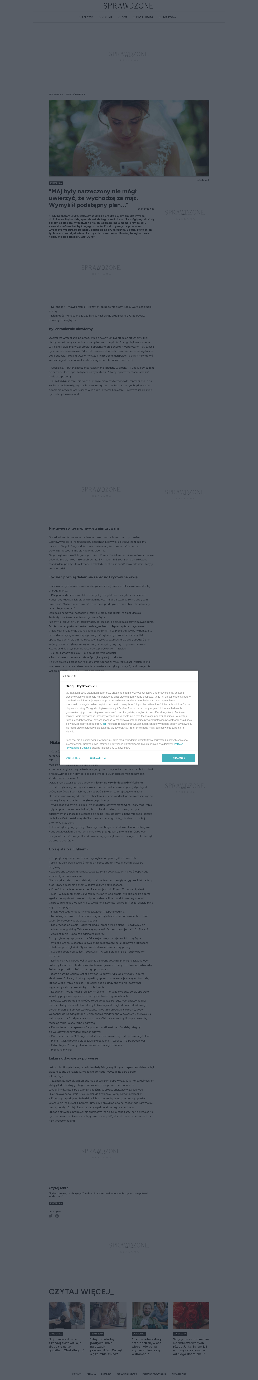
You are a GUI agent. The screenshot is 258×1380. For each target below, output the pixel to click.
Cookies (86, 747)
